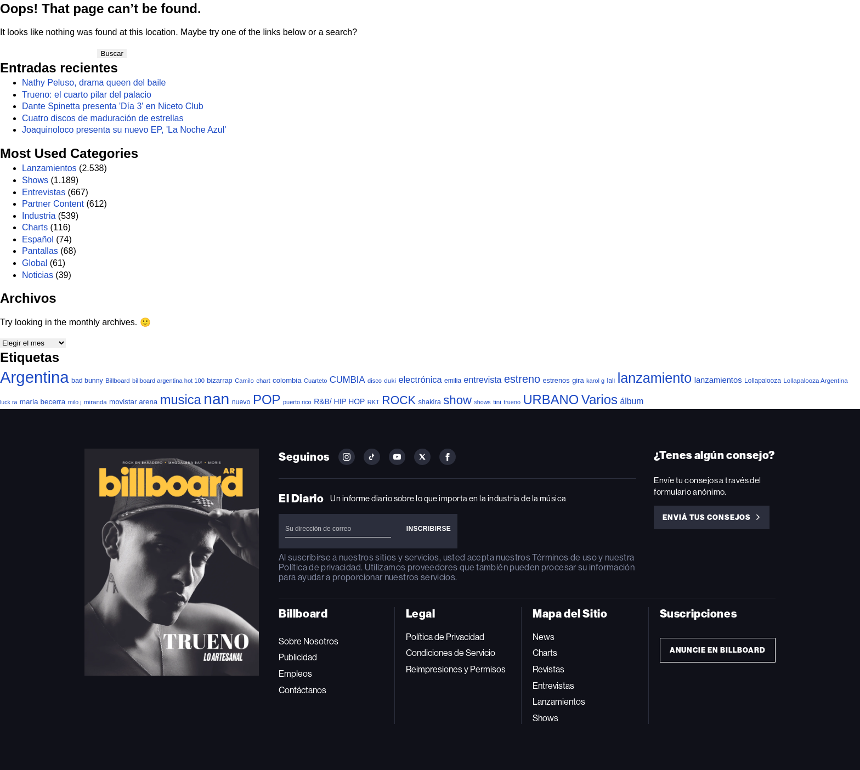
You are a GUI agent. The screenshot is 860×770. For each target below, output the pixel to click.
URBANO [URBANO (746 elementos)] (551, 399)
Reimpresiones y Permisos (456, 669)
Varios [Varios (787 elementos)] (599, 399)
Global (34, 263)
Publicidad (298, 657)
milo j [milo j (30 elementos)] (75, 402)
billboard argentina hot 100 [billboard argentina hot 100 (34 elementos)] (168, 380)
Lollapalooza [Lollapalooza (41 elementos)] (762, 380)
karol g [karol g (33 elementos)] (595, 380)
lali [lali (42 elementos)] (611, 380)
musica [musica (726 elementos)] (180, 400)
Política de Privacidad (445, 637)
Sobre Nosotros (308, 641)
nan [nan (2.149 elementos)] (216, 398)
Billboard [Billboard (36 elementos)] (117, 380)
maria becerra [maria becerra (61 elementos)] (42, 402)
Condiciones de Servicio (450, 653)
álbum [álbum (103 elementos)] (632, 401)
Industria (38, 215)
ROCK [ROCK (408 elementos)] (399, 400)
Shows (35, 180)
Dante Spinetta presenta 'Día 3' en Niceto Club (112, 106)
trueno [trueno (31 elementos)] (511, 402)
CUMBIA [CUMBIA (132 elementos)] (347, 380)
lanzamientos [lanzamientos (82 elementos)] (718, 380)
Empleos (295, 674)
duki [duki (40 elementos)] (390, 380)
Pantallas (40, 251)
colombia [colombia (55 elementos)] (287, 380)
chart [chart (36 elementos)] (263, 380)
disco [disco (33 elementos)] (374, 380)
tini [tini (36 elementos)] (497, 402)
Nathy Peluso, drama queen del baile (94, 82)
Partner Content (53, 203)
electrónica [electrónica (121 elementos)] (420, 379)
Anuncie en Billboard (718, 650)
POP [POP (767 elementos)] (267, 399)
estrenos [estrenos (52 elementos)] (555, 380)
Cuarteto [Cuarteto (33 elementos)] (315, 380)
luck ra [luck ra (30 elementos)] (8, 402)
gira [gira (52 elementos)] (578, 380)
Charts (35, 227)
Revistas (548, 669)
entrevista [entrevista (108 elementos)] (483, 379)
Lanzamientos (49, 168)
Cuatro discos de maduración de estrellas (102, 118)
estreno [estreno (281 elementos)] (522, 379)
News (544, 637)
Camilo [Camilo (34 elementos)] (244, 380)
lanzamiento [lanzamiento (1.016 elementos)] (655, 378)
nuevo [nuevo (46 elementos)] (241, 402)
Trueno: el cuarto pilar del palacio (86, 94)
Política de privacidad (320, 567)
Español (38, 239)
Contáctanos (302, 690)
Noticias (37, 275)
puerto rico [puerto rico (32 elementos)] (297, 402)
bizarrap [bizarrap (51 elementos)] (219, 380)
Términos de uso (564, 557)
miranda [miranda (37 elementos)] (95, 402)
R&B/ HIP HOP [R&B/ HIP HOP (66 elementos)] (339, 401)
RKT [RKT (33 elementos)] (373, 402)
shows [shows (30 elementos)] (482, 402)
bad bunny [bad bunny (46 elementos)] (87, 380)
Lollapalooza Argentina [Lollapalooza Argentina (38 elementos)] (815, 380)
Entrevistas (43, 192)
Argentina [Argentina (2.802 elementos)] (34, 377)
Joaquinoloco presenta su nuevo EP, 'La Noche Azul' (124, 129)
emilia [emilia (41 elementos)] (452, 380)
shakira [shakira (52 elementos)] (429, 402)
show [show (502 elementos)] (457, 400)
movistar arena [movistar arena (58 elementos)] (133, 402)
